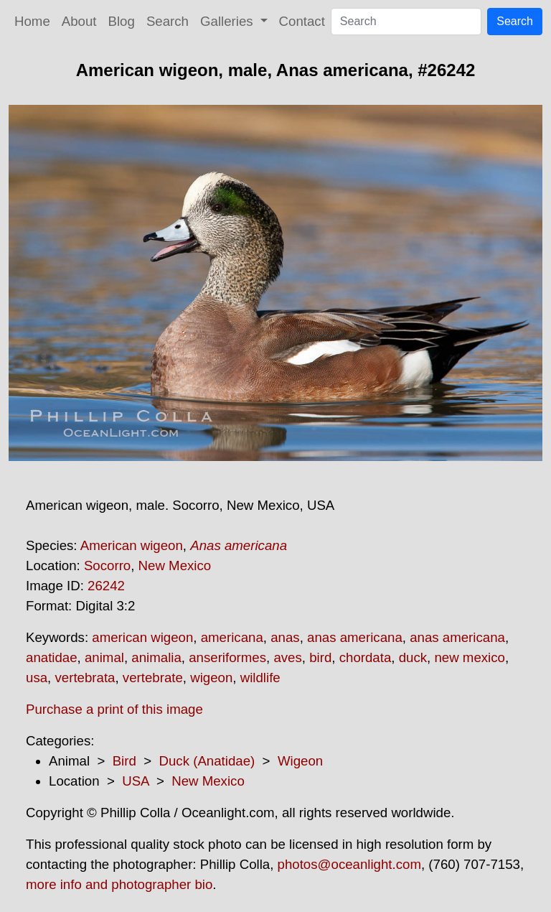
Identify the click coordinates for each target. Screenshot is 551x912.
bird (320, 657)
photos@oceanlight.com (349, 864)
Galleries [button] (228, 21)
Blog (121, 21)
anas (284, 637)
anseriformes (227, 657)
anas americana (354, 637)
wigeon (211, 677)
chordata (365, 657)
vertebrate (153, 677)
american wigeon (142, 637)
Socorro (107, 565)
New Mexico (175, 565)
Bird (124, 760)
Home (32, 21)
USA (135, 780)
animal (104, 657)
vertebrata (85, 677)
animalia (156, 657)
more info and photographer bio (119, 884)
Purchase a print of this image (114, 709)
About (79, 21)
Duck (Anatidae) (207, 760)
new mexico (469, 657)
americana (232, 637)
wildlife (260, 677)
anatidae (51, 657)
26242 (106, 585)
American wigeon (131, 545)
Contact (302, 21)
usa (36, 677)
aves (287, 657)
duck (413, 657)
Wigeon (300, 760)
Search (167, 21)
